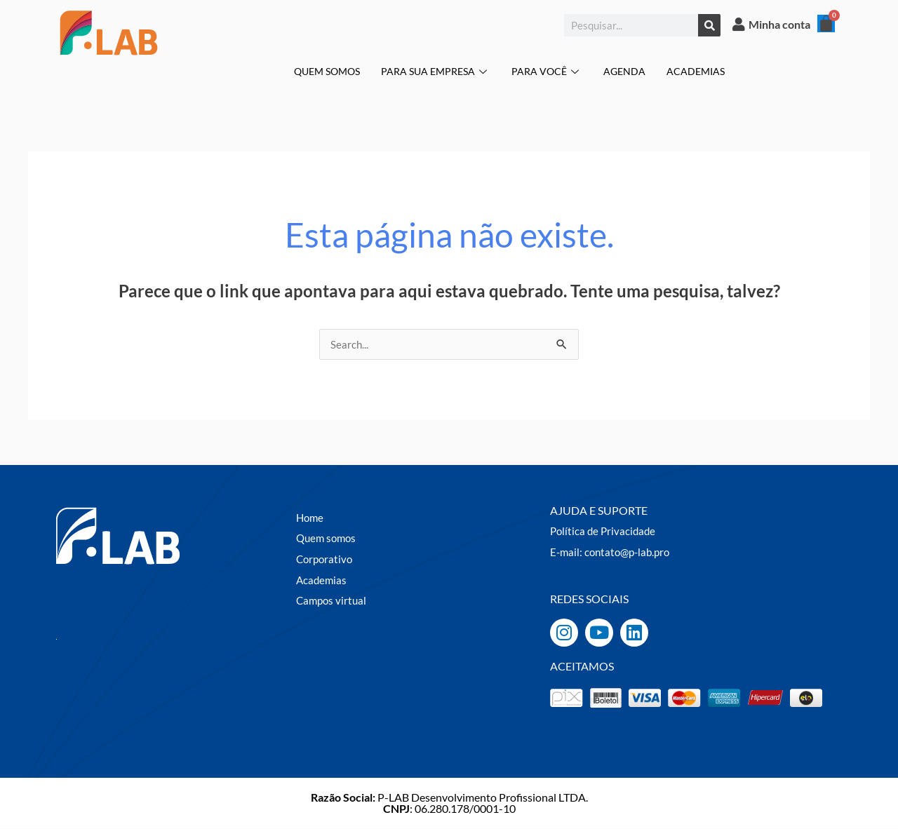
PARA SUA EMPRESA (435, 71)
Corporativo (326, 559)
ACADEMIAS (703, 71)
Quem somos (328, 538)
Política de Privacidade (604, 531)
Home (311, 518)
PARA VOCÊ (550, 71)
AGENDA (630, 71)
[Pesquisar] (709, 25)
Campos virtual (333, 600)
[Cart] (826, 23)
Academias (322, 580)
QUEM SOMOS (321, 71)
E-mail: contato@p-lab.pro (613, 552)
